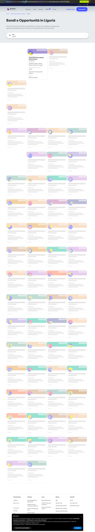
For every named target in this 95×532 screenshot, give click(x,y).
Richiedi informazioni (74, 505)
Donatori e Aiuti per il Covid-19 (46, 507)
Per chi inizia (16, 508)
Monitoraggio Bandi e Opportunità (32, 501)
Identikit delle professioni (61, 505)
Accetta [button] (78, 528)
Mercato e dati (59, 503)
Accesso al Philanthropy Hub (32, 509)
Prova (81, 9)
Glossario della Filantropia (61, 511)
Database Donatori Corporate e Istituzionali (32, 505)
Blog (57, 500)
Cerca (35, 9)
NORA (47, 9)
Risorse (41, 9)
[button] (81, 516)
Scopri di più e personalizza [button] (22, 528)
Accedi (84, 4)
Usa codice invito (73, 503)
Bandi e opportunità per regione (18, 13)
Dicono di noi (16, 503)
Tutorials (15, 510)
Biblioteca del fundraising (61, 508)
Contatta (79, 4)
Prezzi (54, 9)
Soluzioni (28, 9)
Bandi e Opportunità (46, 500)
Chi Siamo (15, 500)
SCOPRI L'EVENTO (84, 1)
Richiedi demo (70, 9)
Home (7, 13)
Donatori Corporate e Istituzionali (46, 503)
